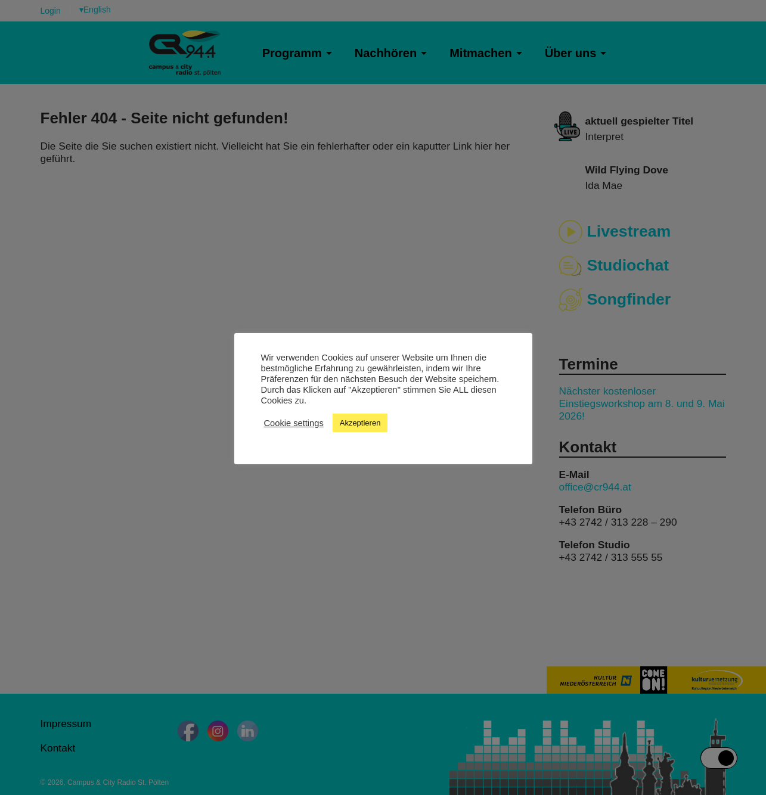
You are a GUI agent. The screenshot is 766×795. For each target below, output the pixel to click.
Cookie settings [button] (294, 423)
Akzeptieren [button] (360, 422)
